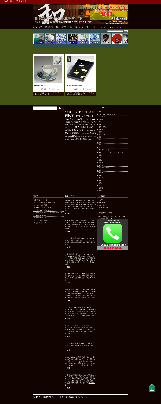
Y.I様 (68, 267)
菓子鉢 (101, 165)
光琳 (44, 94)
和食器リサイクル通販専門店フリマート (46, 397)
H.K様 (68, 388)
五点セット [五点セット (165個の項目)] (80, 124)
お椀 (100, 111)
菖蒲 (47, 94)
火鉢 (100, 145)
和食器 (17, 1)
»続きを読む (91, 297)
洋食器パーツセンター (41, 223)
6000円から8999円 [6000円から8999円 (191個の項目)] (73, 122)
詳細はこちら (54, 89)
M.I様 (68, 231)
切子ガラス (102, 116)
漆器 (78, 93)
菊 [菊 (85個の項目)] (78, 136)
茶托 (100, 160)
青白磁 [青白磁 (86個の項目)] (74, 139)
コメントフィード (104, 205)
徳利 (100, 124)
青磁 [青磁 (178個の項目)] (77, 139)
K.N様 (68, 318)
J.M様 (68, 213)
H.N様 (68, 247)
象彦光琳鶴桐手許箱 (75, 85)
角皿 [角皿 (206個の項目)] (89, 137)
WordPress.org (103, 207)
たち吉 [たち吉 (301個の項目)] (83, 122)
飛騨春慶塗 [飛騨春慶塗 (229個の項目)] (83, 139)
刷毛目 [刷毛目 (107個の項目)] (86, 124)
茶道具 (101, 162)
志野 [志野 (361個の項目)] (92, 127)
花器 (100, 157)
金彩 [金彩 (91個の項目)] (68, 139)
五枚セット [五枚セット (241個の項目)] (73, 124)
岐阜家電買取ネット (40, 218)
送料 (87, 27)
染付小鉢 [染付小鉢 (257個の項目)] (89, 130)
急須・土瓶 (102, 127)
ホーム (35, 27)
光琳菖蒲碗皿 (40, 85)
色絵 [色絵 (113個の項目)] (66, 137)
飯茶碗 (101, 188)
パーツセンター (109, 27)
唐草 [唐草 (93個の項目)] (94, 124)
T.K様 (68, 368)
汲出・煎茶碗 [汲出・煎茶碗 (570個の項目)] (71, 133)
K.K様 (68, 300)
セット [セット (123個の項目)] (89, 122)
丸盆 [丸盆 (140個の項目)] (92, 122)
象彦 (79, 94)
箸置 (100, 155)
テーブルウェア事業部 (41, 205)
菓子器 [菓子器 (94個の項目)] (80, 136)
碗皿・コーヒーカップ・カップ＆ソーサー (111, 152)
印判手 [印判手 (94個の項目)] (90, 124)
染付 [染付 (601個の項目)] (83, 130)
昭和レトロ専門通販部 (41, 220)
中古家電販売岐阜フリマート (43, 215)
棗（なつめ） (103, 134)
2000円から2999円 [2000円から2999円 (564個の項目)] (83, 116)
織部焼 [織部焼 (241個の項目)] (86, 133)
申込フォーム (79, 27)
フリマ (119, 27)
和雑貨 (101, 119)
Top (5, 1)
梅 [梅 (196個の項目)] (94, 130)
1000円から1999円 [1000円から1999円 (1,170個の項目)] (76, 112)
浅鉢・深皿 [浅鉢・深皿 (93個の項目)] (81, 133)
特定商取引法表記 (66, 27)
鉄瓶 (100, 183)
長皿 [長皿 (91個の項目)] (71, 139)
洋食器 (11, 1)
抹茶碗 (101, 129)
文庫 (75, 93)
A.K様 (68, 283)
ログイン (101, 200)
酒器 (100, 175)
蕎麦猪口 (101, 173)
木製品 (73, 94)
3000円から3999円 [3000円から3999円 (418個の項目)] (73, 119)
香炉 (100, 190)
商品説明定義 (49, 27)
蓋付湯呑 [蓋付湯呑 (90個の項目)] (85, 136)
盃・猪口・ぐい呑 (104, 150)
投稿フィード (103, 202)
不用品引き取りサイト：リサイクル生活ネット (48, 213)
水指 (100, 137)
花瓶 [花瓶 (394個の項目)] (70, 136)
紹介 (40, 27)
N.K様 (68, 336)
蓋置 (100, 170)
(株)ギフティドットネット (42, 200)
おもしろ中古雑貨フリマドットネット (45, 202)
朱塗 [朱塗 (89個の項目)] (80, 130)
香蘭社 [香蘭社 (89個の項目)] (89, 139)
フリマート (63, 397)
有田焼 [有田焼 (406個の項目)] (68, 130)
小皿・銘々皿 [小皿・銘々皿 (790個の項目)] (75, 127)
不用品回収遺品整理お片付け (43, 210)
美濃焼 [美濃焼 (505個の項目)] (93, 133)
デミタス (40, 94)
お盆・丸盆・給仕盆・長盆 (107, 114)
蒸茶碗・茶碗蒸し (104, 167)
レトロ (23, 1)
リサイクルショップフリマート (43, 207)
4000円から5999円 (85, 93)
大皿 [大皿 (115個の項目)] (66, 127)
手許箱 (69, 94)
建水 (100, 122)
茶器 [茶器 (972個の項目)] (74, 136)
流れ (57, 27)
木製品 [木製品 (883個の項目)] (74, 130)
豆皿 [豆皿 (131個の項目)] (92, 137)
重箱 (100, 180)
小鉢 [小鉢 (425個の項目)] (84, 127)
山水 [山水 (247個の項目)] (88, 127)
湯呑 (100, 139)
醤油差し (101, 178)
